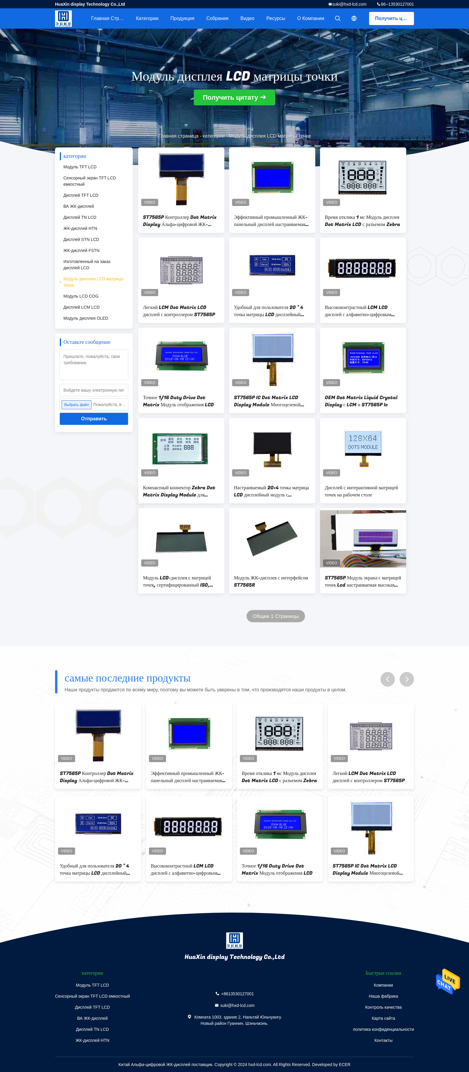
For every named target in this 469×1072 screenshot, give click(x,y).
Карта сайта (383, 1018)
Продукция (182, 18)
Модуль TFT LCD (80, 166)
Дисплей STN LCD (81, 239)
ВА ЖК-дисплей (78, 206)
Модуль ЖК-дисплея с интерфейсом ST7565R (271, 581)
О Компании (310, 18)
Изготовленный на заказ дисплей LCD (86, 264)
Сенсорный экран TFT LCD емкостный (89, 181)
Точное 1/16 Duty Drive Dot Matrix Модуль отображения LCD (178, 401)
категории (147, 18)
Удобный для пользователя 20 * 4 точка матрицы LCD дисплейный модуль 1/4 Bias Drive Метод (268, 311)
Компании (383, 985)
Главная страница (110, 18)
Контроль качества (383, 1007)
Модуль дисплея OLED (85, 318)
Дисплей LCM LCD (81, 307)
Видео (247, 18)
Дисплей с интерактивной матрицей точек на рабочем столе (361, 491)
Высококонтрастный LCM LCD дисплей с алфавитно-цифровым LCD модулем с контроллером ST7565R (358, 311)
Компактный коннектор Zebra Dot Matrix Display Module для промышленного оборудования (179, 491)
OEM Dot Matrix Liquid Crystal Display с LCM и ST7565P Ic (361, 401)
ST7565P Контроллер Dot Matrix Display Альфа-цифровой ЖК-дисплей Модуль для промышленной (180, 221)
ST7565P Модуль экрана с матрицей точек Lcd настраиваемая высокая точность (363, 581)
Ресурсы (276, 18)
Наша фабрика (383, 996)
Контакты (383, 1040)
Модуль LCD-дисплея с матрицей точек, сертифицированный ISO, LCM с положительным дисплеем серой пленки (177, 581)
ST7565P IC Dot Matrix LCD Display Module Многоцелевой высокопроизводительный (267, 401)
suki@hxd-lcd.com (349, 4)
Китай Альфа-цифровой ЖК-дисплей (154, 1064)
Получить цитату (394, 18)
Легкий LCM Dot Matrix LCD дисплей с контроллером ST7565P (179, 311)
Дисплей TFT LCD (80, 195)
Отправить (94, 418)
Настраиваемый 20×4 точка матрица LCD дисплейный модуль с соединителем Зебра (271, 491)
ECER (345, 1064)
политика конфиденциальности (383, 1029)
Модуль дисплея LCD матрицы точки (93, 281)
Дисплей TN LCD (79, 217)
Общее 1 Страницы (276, 616)
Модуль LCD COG (80, 296)
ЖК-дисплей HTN (80, 228)
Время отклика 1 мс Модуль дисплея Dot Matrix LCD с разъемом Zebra (362, 221)
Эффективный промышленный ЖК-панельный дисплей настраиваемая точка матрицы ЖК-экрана (270, 221)
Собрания (217, 18)
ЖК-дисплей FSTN (81, 250)
